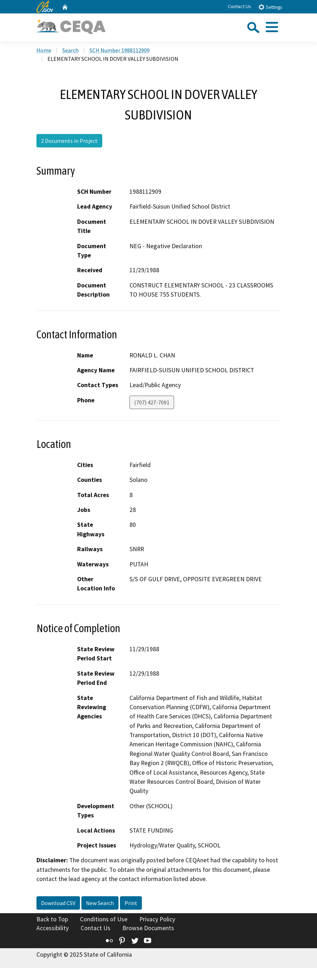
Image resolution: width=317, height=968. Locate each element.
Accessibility (52, 928)
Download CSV (58, 902)
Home (43, 50)
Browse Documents (148, 928)
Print (131, 902)
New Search (100, 902)
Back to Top (52, 919)
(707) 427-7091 (151, 402)
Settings (270, 7)
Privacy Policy (157, 919)
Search (70, 50)
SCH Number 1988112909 (120, 50)
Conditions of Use (103, 919)
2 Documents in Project (69, 140)
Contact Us (239, 6)
